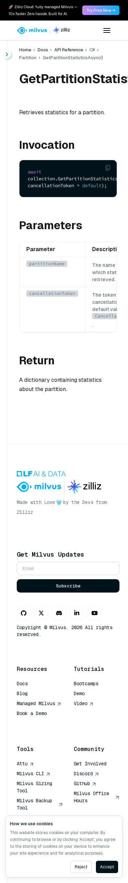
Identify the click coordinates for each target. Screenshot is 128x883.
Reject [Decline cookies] (81, 867)
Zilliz (25, 512)
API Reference (68, 50)
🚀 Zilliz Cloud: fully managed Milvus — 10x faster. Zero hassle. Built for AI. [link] (43, 10)
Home (25, 50)
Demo (79, 693)
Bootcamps (86, 683)
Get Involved (90, 764)
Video (84, 703)
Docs (43, 50)
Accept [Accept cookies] (107, 867)
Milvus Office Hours (97, 797)
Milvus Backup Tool (40, 804)
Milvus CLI (33, 773)
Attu (25, 764)
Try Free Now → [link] (100, 10)
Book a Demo (32, 713)
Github (85, 783)
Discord (86, 773)
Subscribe (68, 586)
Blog (22, 693)
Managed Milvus (39, 703)
